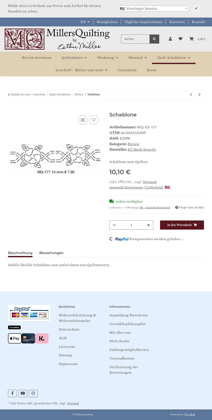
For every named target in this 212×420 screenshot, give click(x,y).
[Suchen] (135, 39)
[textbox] (153, 8)
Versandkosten (121, 358)
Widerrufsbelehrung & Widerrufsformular (77, 318)
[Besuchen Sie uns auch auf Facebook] (12, 393)
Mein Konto (119, 341)
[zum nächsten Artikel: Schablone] (199, 94)
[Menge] (131, 225)
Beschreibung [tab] (20, 253)
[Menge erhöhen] (148, 225)
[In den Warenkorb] (11, 109)
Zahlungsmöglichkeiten (129, 350)
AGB (63, 338)
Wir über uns (120, 332)
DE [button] (83, 22)
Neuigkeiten (107, 22)
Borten (133, 144)
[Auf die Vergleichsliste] (82, 119)
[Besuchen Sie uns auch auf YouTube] (22, 393)
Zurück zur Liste (21, 95)
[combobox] (153, 9)
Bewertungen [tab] (51, 253)
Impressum (68, 364)
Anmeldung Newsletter (128, 315)
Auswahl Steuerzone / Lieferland (139, 187)
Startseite (177, 22)
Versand (149, 182)
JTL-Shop (189, 415)
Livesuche (67, 347)
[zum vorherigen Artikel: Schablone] (191, 94)
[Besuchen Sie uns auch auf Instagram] (33, 393)
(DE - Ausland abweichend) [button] (154, 208)
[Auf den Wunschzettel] (93, 119)
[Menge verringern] (114, 225)
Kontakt (198, 22)
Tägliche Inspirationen (143, 22)
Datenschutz (69, 329)
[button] (170, 39)
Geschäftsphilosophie (127, 324)
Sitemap (65, 355)
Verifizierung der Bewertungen (123, 369)
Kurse (152, 70)
